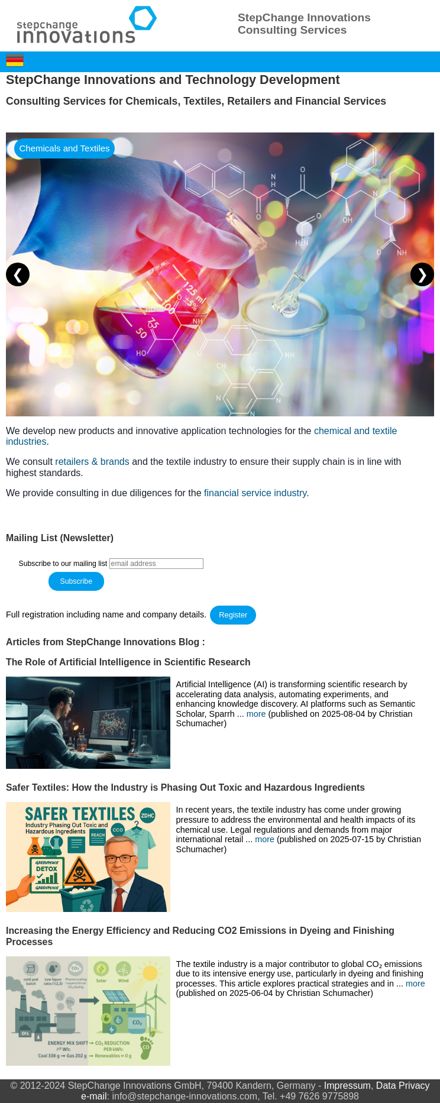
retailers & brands (92, 462)
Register (233, 614)
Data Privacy (403, 1086)
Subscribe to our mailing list (63, 563)
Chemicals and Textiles (64, 148)
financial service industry (255, 493)
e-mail (94, 1096)
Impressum (347, 1086)
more (257, 714)
